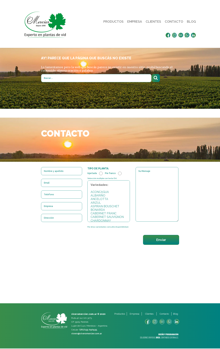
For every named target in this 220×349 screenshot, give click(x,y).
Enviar (160, 240)
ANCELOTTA (108, 199)
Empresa (134, 21)
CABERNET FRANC (108, 214)
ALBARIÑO (108, 196)
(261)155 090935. (88, 330)
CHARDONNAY (108, 221)
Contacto (174, 21)
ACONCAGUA (108, 192)
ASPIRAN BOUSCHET (108, 206)
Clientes (153, 21)
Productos (113, 21)
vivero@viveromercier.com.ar (86, 334)
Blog (191, 21)
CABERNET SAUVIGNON (108, 217)
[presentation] (68, 237)
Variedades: (108, 185)
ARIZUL (108, 203)
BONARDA (108, 210)
